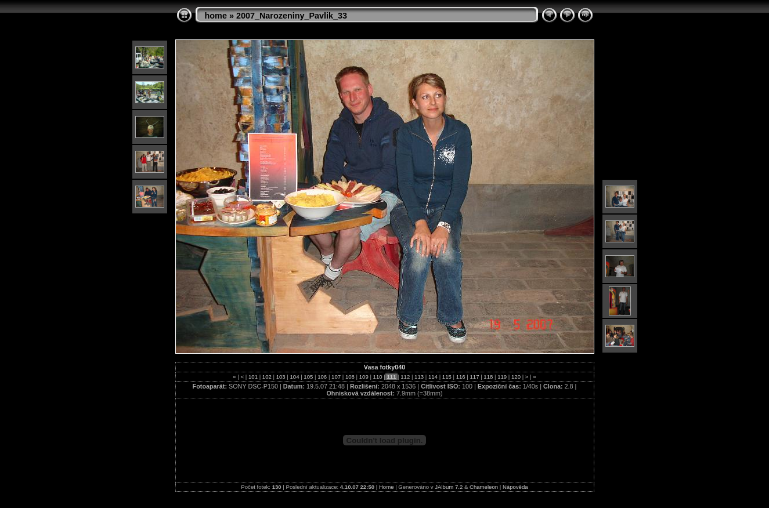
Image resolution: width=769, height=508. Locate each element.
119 (502, 376)
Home (386, 487)
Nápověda (515, 487)
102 (267, 376)
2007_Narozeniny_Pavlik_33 (291, 15)
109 (364, 376)
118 (488, 376)
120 (516, 376)
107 (336, 376)
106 (322, 376)
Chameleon (484, 487)
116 (460, 376)
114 (433, 376)
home (216, 15)
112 (405, 376)
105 (308, 376)
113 (419, 376)
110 (377, 376)
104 (294, 376)
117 (474, 376)
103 (281, 376)
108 (350, 376)
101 (253, 376)
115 (447, 376)
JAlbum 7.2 (449, 487)
